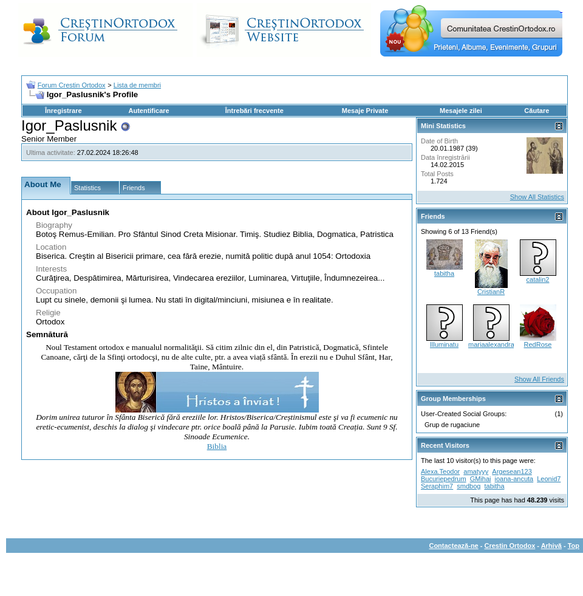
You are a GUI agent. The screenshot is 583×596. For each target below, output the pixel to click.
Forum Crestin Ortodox (72, 85)
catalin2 (538, 279)
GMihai (480, 478)
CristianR (491, 291)
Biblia (217, 446)
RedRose (538, 344)
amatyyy (475, 471)
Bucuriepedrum (443, 478)
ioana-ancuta (514, 478)
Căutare (536, 110)
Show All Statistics (537, 196)
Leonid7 (549, 478)
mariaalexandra (491, 344)
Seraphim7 (437, 486)
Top (573, 545)
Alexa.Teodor (440, 471)
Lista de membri (137, 85)
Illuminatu (444, 344)
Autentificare (148, 110)
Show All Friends (539, 379)
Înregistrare (63, 110)
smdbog (468, 486)
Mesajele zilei (461, 110)
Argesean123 (511, 471)
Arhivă (551, 545)
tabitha (444, 273)
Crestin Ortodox (510, 545)
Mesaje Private (365, 110)
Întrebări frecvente (254, 110)
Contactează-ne (453, 545)
